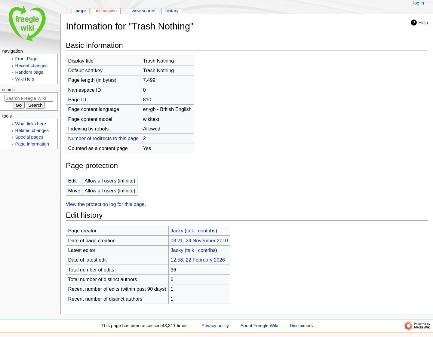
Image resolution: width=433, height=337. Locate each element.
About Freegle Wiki (259, 325)
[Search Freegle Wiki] (29, 98)
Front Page (26, 58)
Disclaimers (301, 325)
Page (80, 10)
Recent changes (31, 65)
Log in (418, 3)
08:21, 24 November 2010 (199, 240)
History (172, 10)
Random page (29, 72)
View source (143, 10)
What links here (30, 123)
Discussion (106, 10)
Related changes (32, 130)
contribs (207, 230)
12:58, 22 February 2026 (197, 259)
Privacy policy (215, 325)
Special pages (29, 137)
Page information (32, 144)
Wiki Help (24, 79)
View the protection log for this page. (106, 204)
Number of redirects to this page (103, 138)
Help (418, 23)
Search (8, 89)
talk (190, 230)
